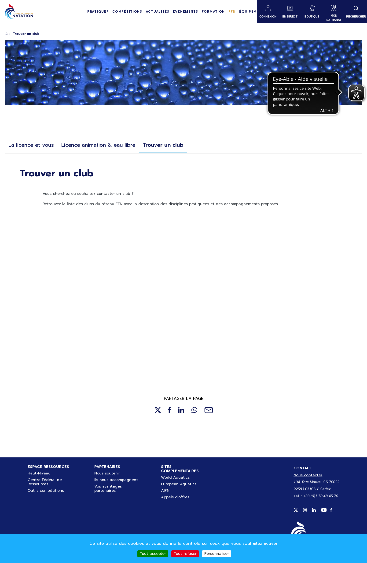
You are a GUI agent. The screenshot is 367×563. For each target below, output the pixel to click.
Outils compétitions (46, 490)
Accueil (6, 33)
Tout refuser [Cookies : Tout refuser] (185, 553)
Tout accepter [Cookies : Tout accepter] (153, 553)
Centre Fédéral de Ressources (45, 482)
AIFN (165, 490)
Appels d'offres (175, 497)
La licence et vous (31, 145)
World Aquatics (175, 477)
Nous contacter (308, 475)
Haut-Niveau (39, 473)
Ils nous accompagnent (116, 480)
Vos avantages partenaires (108, 488)
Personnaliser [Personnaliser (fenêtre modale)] (216, 553)
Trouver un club (163, 145)
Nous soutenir (107, 473)
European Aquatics (178, 484)
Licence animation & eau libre (98, 145)
